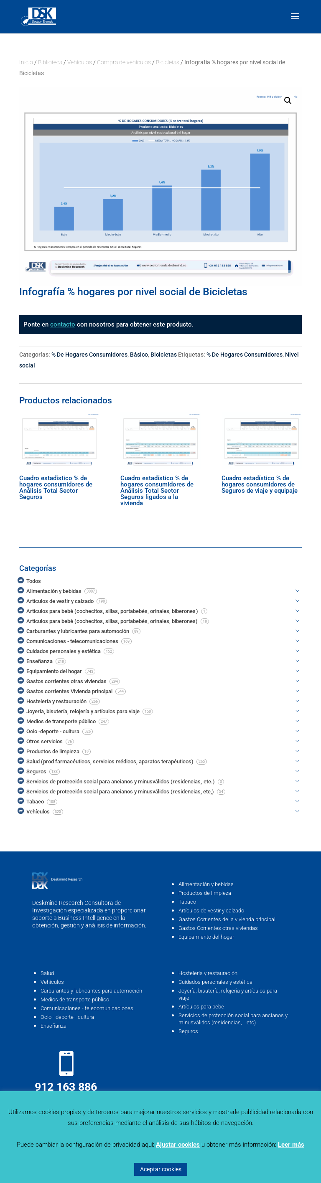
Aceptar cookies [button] (160, 1169)
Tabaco (187, 902)
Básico (139, 354)
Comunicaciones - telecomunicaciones (87, 1008)
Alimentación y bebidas (206, 884)
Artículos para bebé (201, 1006)
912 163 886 (66, 1087)
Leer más (291, 1144)
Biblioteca (50, 62)
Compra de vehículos (124, 62)
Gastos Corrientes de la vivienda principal (226, 919)
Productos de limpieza (204, 893)
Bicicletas (167, 62)
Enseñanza (53, 1026)
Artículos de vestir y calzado (211, 910)
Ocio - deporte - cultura (67, 1017)
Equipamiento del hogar (206, 937)
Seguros (188, 1031)
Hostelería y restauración (207, 973)
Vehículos (79, 62)
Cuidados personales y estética (215, 982)
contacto (62, 324)
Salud (47, 973)
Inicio (26, 62)
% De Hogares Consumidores (89, 354)
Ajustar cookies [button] (178, 1144)
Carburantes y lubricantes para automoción (91, 991)
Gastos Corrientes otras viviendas (218, 928)
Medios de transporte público (75, 999)
